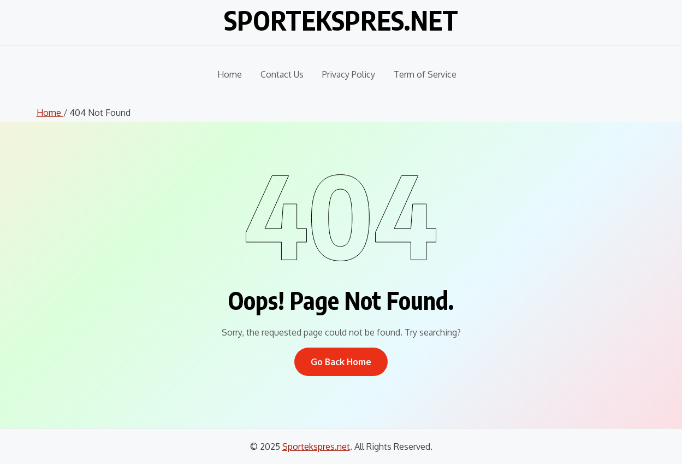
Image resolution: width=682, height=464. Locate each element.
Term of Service (425, 74)
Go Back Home (341, 361)
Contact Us (282, 74)
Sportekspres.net (341, 20)
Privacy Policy (348, 74)
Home (229, 74)
